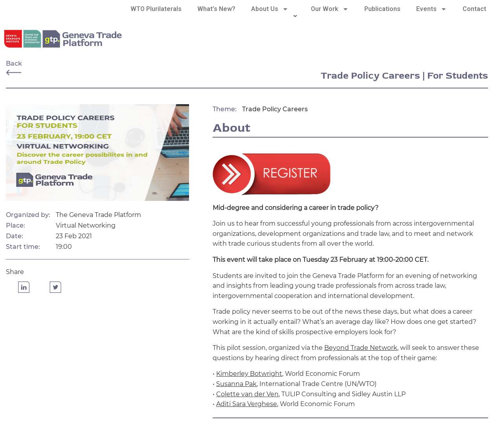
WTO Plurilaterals (156, 9)
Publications (382, 9)
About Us (269, 9)
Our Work (330, 9)
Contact (474, 9)
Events (431, 9)
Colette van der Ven (247, 394)
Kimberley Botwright (249, 373)
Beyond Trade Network (360, 347)
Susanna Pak (236, 384)
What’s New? (216, 9)
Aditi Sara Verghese (246, 404)
